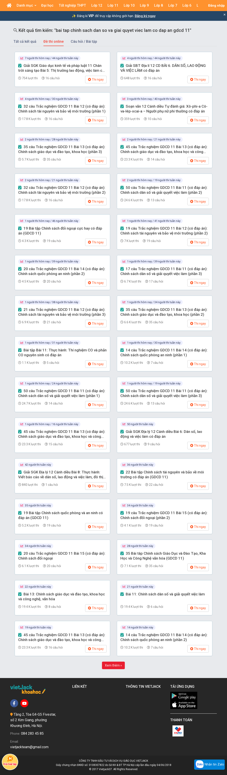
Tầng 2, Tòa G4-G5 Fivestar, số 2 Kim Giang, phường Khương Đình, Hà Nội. (33, 720)
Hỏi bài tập (10, 760)
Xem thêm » (113, 665)
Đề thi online (53, 41)
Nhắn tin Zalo (209, 764)
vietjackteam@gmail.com (29, 747)
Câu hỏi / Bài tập (84, 41)
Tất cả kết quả (25, 41)
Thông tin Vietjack (144, 686)
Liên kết (80, 686)
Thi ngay (96, 79)
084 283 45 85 (32, 733)
